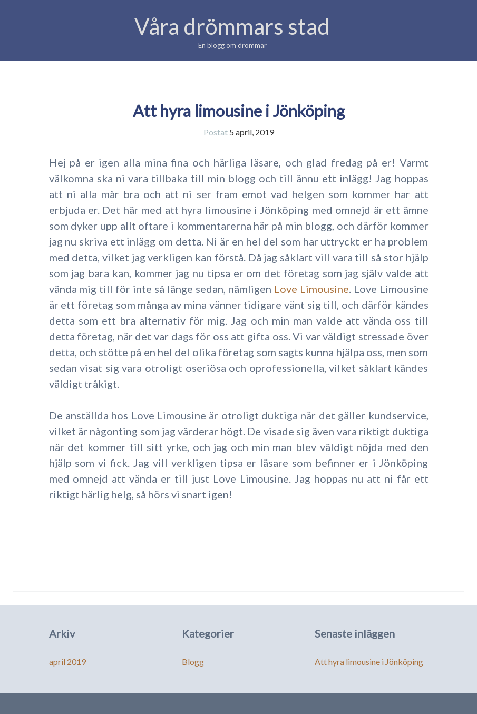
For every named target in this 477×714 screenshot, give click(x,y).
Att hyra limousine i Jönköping (239, 110)
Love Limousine (311, 288)
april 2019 (67, 662)
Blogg (193, 662)
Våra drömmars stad (232, 26)
